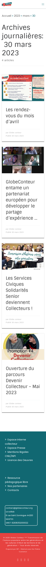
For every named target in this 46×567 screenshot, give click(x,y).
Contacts (13, 490)
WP (17, 549)
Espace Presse (16, 448)
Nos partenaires (17, 486)
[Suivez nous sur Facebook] (17, 560)
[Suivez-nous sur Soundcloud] (28, 560)
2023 (17, 16)
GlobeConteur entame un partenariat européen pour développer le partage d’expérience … (21, 200)
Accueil (6, 16)
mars (26, 16)
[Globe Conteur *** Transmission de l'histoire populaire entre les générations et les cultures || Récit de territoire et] (7, 4)
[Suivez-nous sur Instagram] (21, 560)
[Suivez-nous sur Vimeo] (24, 560)
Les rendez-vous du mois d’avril (20, 116)
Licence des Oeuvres (20, 460)
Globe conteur (15, 133)
